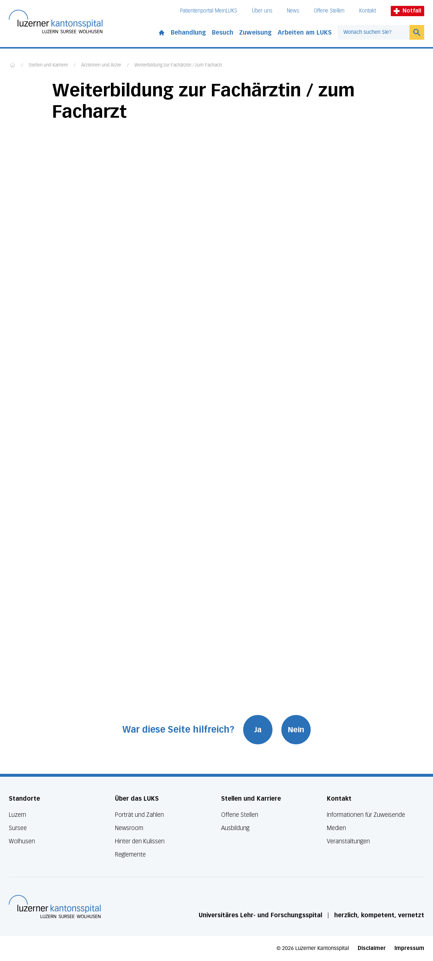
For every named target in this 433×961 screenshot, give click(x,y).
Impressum (409, 948)
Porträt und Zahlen (139, 814)
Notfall (407, 11)
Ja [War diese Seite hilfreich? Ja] (257, 729)
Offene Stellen (329, 11)
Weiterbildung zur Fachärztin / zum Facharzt (178, 65)
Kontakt (367, 11)
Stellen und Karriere (48, 65)
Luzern (17, 814)
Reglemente (130, 854)
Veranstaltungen (348, 841)
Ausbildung (235, 828)
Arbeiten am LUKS (305, 32)
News (293, 11)
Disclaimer (372, 948)
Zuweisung (255, 32)
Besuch (222, 32)
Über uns (262, 11)
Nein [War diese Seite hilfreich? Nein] (296, 729)
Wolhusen (22, 841)
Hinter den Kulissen (140, 841)
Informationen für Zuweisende (366, 814)
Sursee (18, 828)
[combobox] (373, 32)
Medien (336, 828)
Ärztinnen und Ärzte (101, 65)
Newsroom (129, 828)
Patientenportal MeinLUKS (208, 11)
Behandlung (188, 32)
